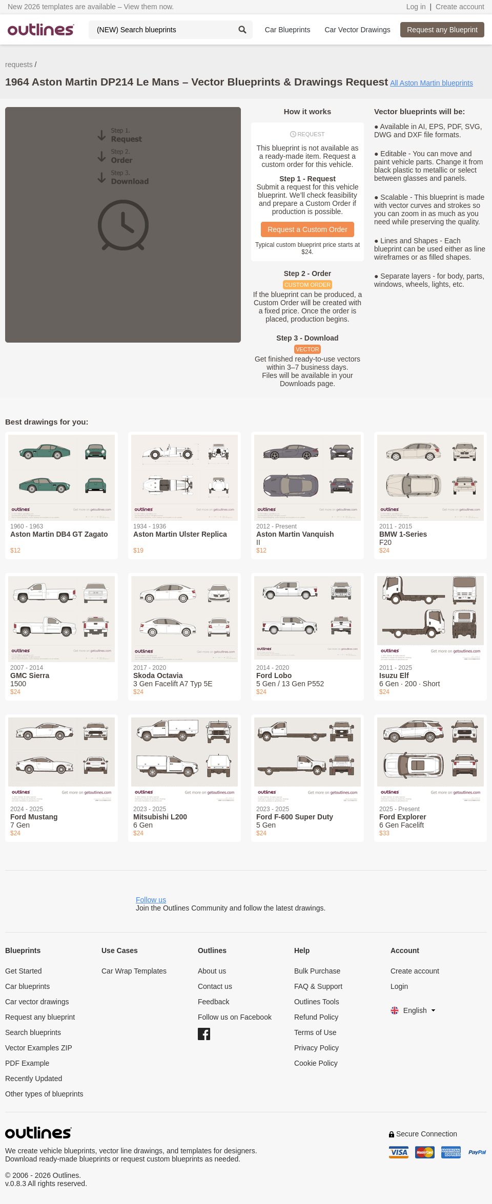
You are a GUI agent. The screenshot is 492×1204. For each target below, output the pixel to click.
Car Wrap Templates (134, 971)
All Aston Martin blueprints (431, 83)
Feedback (213, 1002)
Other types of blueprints (44, 1094)
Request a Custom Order (307, 229)
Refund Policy (316, 1017)
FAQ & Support (318, 986)
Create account (460, 7)
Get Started (23, 971)
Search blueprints (33, 1032)
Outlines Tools (316, 1002)
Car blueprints (27, 986)
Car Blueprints (288, 30)
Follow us (151, 900)
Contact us (215, 986)
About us (212, 971)
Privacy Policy (316, 1048)
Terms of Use (315, 1032)
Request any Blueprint (442, 30)
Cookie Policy (316, 1063)
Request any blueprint (40, 1017)
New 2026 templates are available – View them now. (91, 7)
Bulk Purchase (317, 971)
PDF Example (27, 1063)
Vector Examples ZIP (38, 1048)
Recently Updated (33, 1078)
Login (399, 986)
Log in (416, 7)
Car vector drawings (37, 1002)
